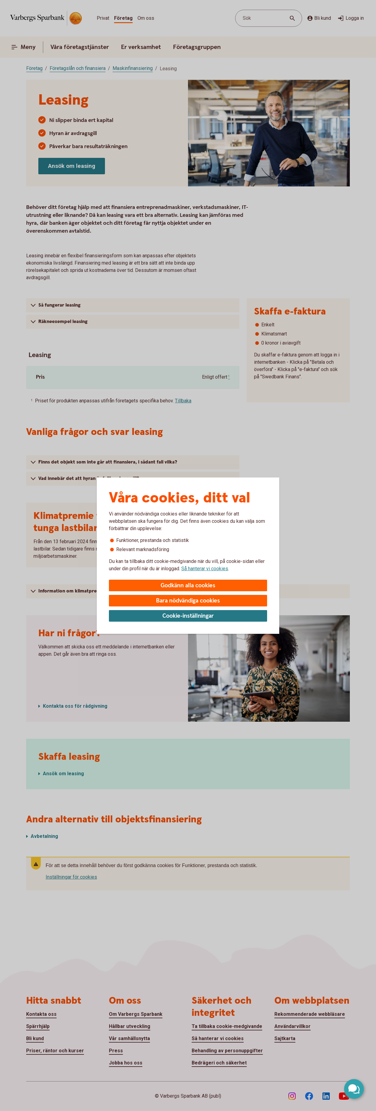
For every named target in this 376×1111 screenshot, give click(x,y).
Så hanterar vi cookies (204, 568)
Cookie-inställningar (188, 616)
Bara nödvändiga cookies (188, 601)
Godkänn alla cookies (188, 585)
